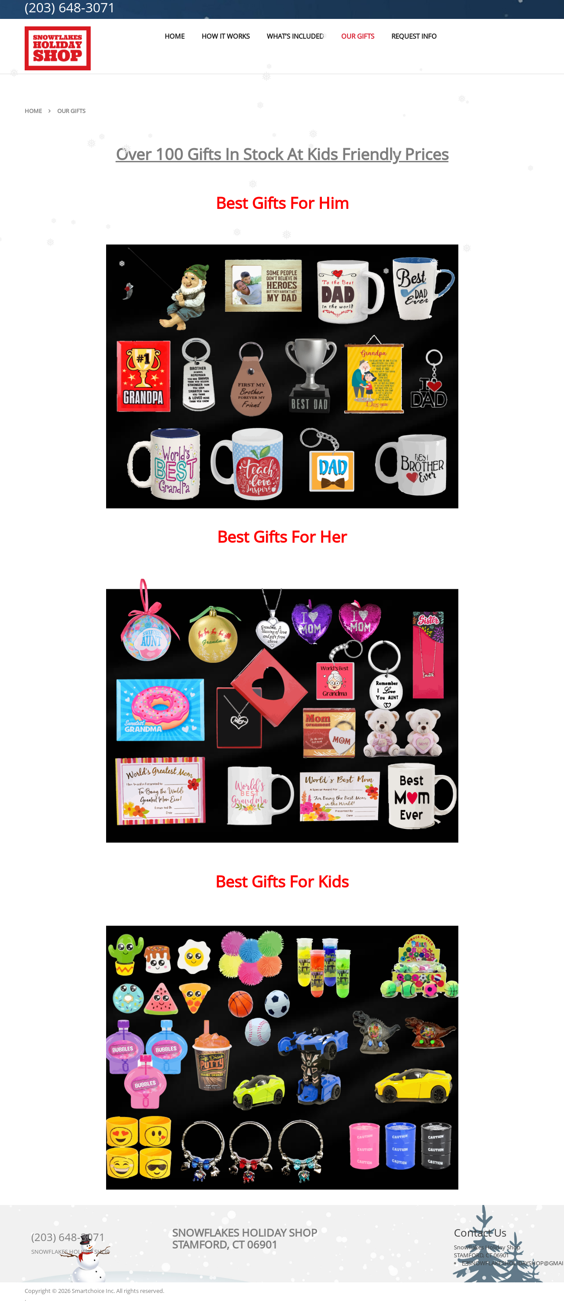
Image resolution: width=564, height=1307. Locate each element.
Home (33, 111)
